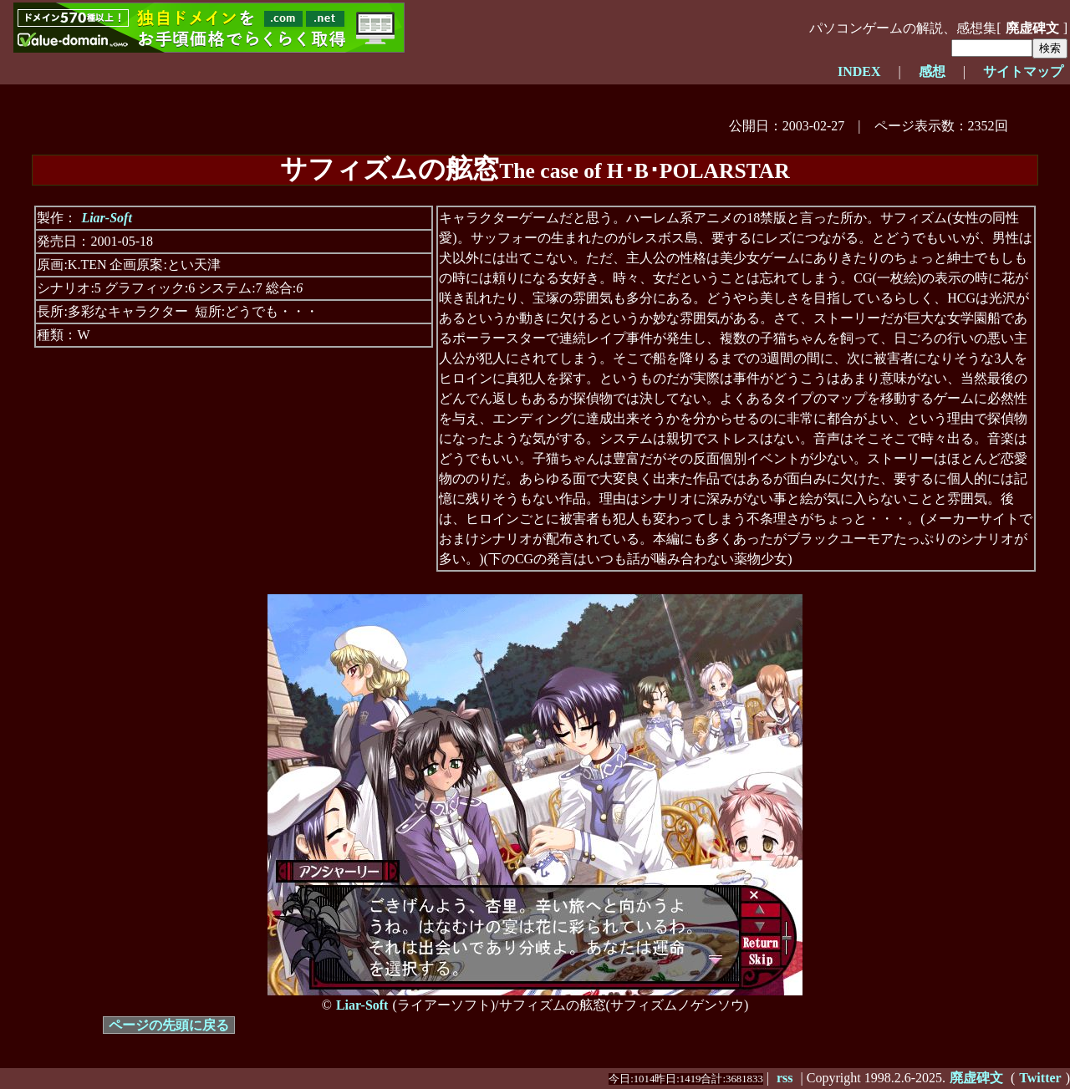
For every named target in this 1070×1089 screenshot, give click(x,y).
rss (785, 1078)
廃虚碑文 (1032, 28)
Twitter (1040, 1078)
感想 (932, 71)
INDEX (859, 71)
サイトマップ (1023, 71)
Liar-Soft (106, 218)
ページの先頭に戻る (169, 1025)
